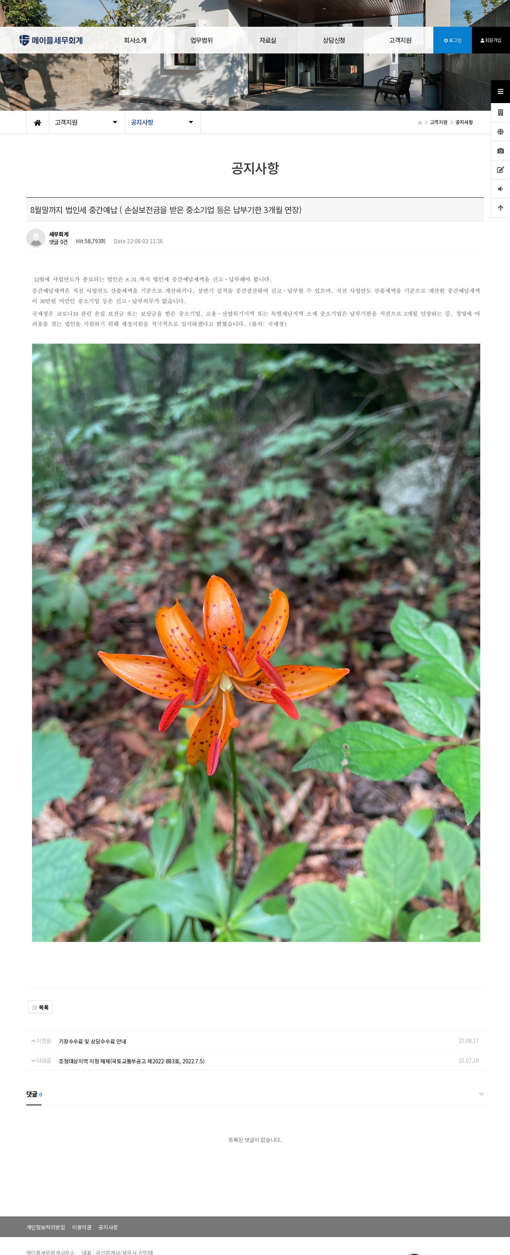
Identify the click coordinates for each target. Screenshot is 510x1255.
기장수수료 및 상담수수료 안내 (92, 993)
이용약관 (82, 1178)
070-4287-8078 (456, 1227)
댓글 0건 (58, 242)
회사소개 (135, 40)
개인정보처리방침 (45, 1178)
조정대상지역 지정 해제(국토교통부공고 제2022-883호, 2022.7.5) (131, 1012)
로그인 (453, 40)
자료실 (267, 40)
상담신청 (334, 40)
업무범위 (201, 40)
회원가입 (491, 40)
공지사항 (108, 1178)
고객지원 (400, 40)
